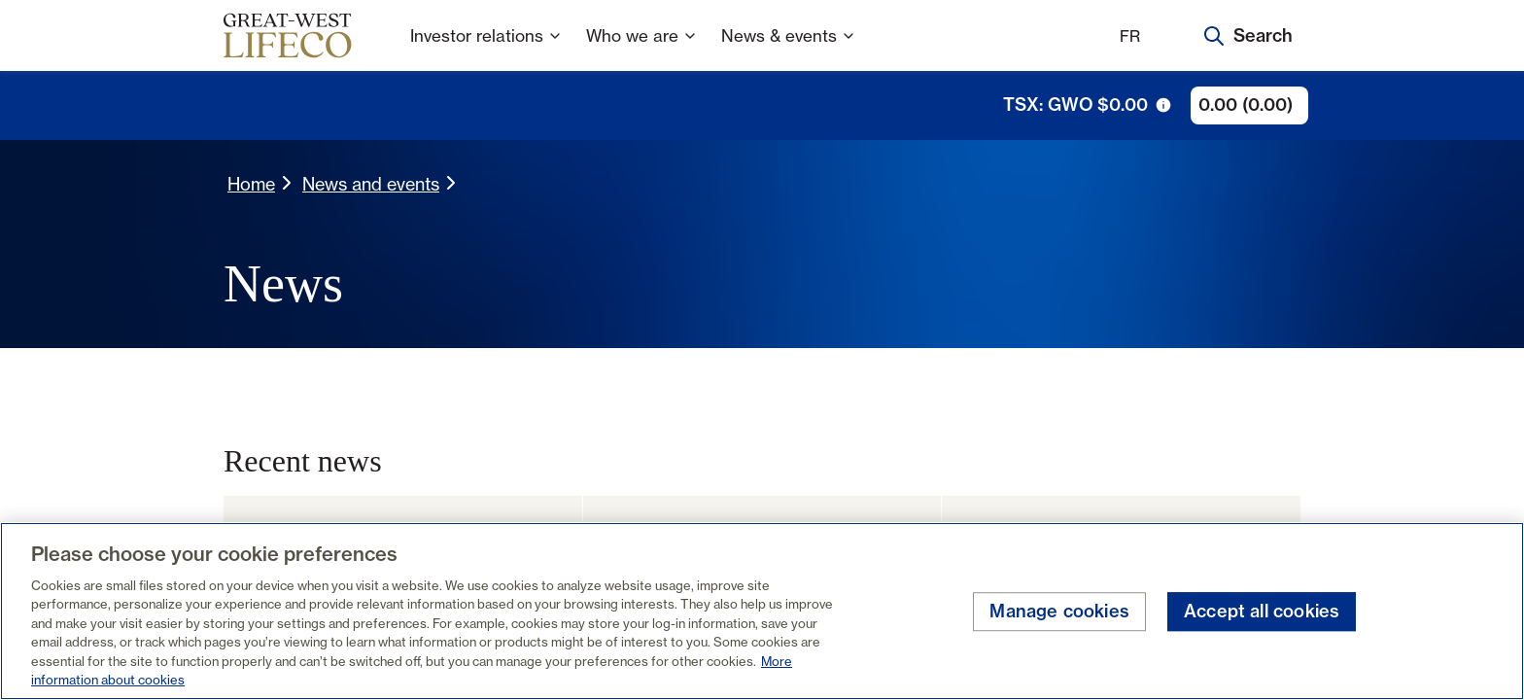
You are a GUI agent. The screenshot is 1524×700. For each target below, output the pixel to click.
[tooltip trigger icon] (1163, 105)
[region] (762, 611)
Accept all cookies (1261, 612)
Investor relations (486, 48)
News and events (370, 183)
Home (251, 183)
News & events (788, 48)
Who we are (642, 48)
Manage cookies (1059, 612)
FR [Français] (1130, 36)
